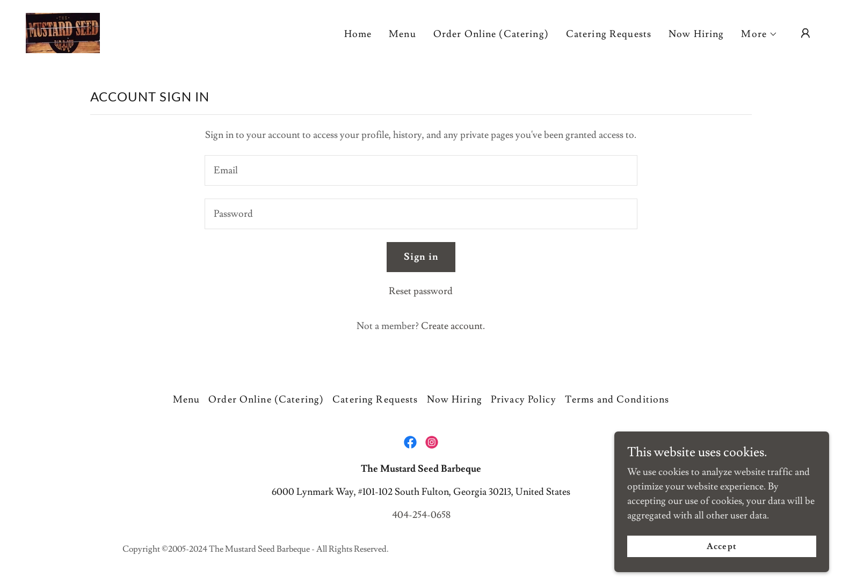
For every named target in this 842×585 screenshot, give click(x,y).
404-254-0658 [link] (421, 515)
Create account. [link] (453, 326)
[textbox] (421, 170)
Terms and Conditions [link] (617, 399)
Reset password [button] (421, 291)
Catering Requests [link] (608, 34)
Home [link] (358, 34)
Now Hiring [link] (696, 34)
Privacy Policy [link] (523, 399)
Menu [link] (402, 34)
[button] (759, 34)
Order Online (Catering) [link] (491, 34)
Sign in (421, 257)
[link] (63, 31)
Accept (721, 546)
